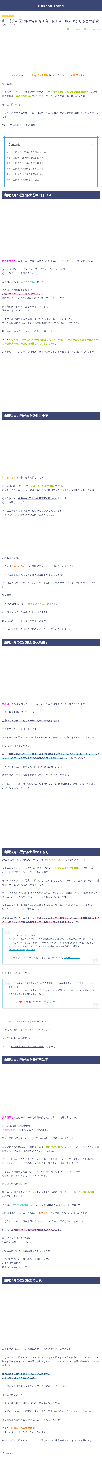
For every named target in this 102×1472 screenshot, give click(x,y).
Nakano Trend (51, 5)
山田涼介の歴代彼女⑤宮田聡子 (28, 174)
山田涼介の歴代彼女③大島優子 (28, 163)
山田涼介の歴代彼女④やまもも (28, 169)
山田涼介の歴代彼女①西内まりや (29, 152)
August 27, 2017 (72, 958)
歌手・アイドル (8, 16)
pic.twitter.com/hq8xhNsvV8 (22, 950)
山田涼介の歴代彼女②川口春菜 (28, 158)
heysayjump (9, 1453)
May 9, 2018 (50, 1002)
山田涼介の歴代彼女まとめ (26, 179)
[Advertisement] (51, 387)
